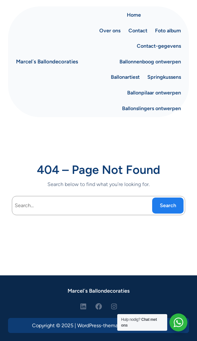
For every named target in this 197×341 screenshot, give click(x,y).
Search (168, 205)
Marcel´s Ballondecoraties (47, 61)
